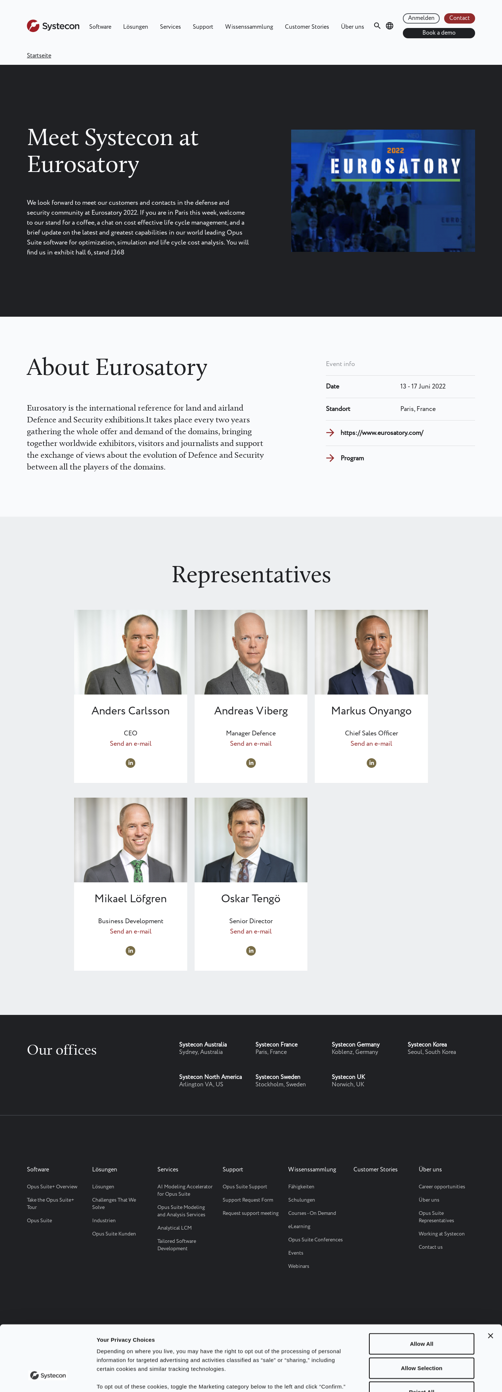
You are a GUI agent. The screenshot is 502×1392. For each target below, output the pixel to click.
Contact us (431, 1247)
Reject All (422, 1335)
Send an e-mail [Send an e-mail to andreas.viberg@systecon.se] (251, 744)
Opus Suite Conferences (315, 1240)
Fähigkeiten (301, 1187)
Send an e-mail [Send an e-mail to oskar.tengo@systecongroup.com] (251, 931)
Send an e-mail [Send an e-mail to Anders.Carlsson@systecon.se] (130, 744)
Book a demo (439, 33)
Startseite (39, 56)
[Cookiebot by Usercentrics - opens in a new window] (47, 1377)
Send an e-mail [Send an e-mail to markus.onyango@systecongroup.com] (371, 744)
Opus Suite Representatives (436, 1217)
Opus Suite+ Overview (52, 1187)
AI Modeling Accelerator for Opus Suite (185, 1190)
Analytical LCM (174, 1228)
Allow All (421, 1287)
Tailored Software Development (176, 1245)
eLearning (299, 1226)
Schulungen (301, 1200)
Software (100, 27)
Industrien (104, 1220)
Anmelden (421, 18)
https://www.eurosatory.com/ (382, 433)
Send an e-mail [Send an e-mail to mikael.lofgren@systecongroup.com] (130, 931)
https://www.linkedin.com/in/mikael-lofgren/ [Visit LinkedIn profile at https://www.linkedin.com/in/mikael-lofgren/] (130, 951)
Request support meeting (251, 1213)
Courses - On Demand (312, 1213)
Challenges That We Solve (114, 1203)
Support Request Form (248, 1200)
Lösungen (135, 27)
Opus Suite (39, 1220)
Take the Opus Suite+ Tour (50, 1203)
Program (352, 458)
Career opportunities (442, 1187)
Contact (459, 18)
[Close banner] (490, 1279)
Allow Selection (421, 1311)
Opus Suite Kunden (114, 1234)
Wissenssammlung (249, 27)
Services (170, 27)
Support (203, 27)
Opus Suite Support (245, 1187)
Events (295, 1253)
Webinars (298, 1266)
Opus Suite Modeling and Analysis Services (181, 1211)
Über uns (352, 27)
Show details (383, 1377)
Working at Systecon (442, 1234)
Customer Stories (307, 27)
